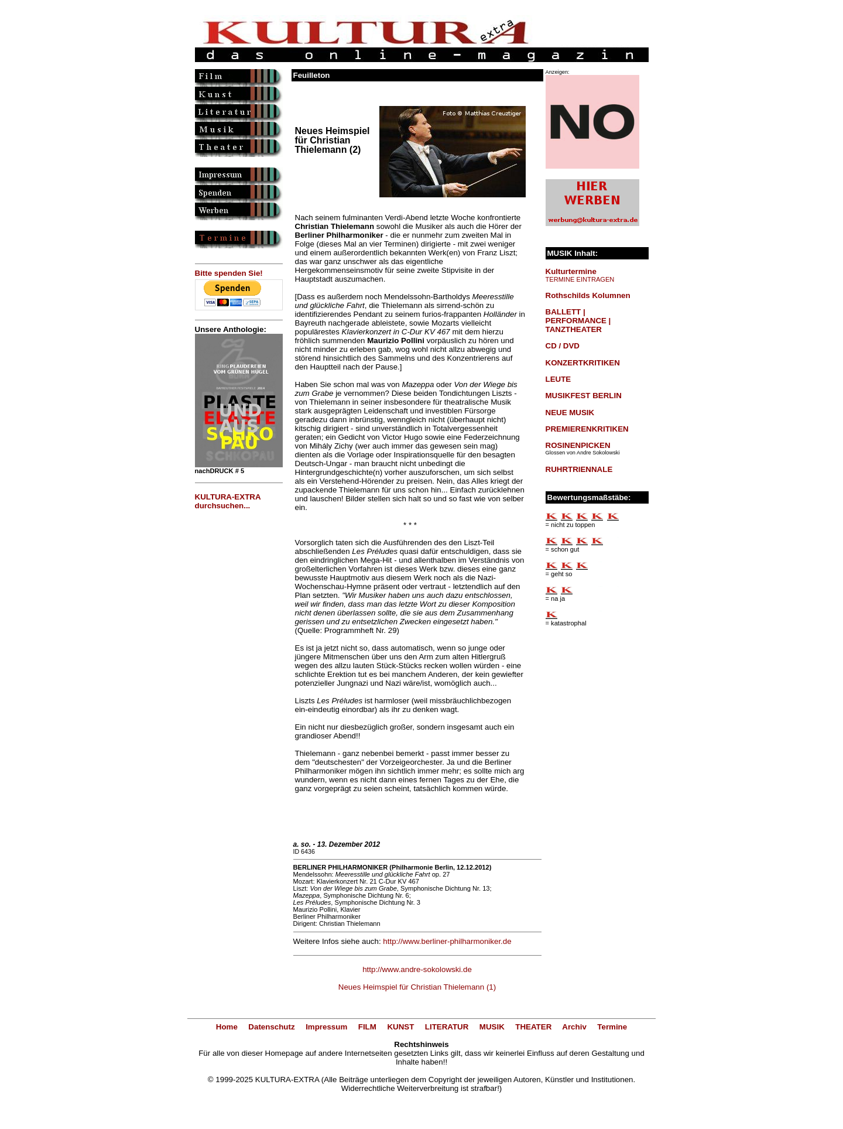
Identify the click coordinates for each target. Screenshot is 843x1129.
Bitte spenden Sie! (229, 273)
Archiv (574, 1026)
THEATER (533, 1026)
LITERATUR (447, 1026)
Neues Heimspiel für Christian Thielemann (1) (417, 987)
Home (227, 1026)
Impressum (326, 1026)
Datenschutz (271, 1026)
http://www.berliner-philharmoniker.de (447, 941)
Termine (612, 1026)
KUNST (400, 1026)
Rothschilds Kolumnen (588, 295)
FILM (367, 1026)
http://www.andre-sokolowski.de (417, 969)
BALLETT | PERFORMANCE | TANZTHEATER (578, 320)
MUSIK (492, 1026)
